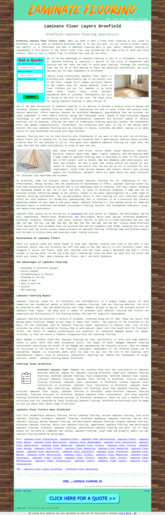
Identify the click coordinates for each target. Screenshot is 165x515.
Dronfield (76, 214)
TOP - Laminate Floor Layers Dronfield (39, 469)
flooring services (63, 398)
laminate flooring (66, 106)
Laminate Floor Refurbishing (98, 439)
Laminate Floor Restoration (50, 442)
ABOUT (123, 19)
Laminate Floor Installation (41, 439)
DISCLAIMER (142, 19)
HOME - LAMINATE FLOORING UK (82, 481)
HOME (108, 19)
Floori (19, 508)
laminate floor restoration (91, 385)
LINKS (115, 19)
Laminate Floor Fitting (121, 445)
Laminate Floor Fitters (89, 445)
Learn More (125, 513)
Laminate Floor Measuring (56, 445)
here (60, 434)
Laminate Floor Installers (78, 451)
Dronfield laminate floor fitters (58, 370)
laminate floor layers (94, 76)
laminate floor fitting (90, 379)
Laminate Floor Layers (112, 461)
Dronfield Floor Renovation (82, 469)
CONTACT (131, 19)
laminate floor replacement (81, 382)
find (25, 415)
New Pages (27, 491)
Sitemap (18, 491)
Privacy (147, 491)
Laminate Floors (69, 439)
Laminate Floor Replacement (85, 442)
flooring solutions (42, 394)
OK (135, 513)
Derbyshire (100, 398)
